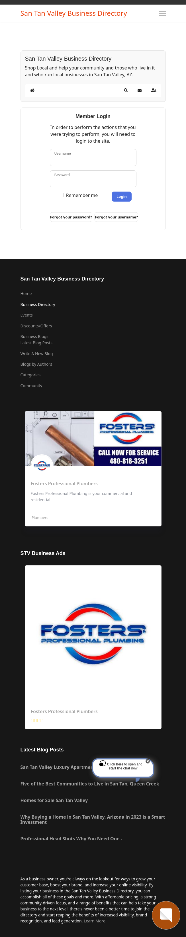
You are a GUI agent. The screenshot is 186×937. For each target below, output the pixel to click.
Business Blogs (34, 336)
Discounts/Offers (36, 326)
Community (31, 385)
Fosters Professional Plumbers (64, 711)
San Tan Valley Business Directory (74, 13)
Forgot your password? (71, 217)
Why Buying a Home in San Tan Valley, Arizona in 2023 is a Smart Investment (93, 819)
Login (121, 196)
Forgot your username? (116, 217)
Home (26, 293)
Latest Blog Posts (36, 342)
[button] (126, 90)
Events (27, 315)
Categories (31, 374)
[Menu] (162, 13)
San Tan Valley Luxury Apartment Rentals (67, 767)
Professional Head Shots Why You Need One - (71, 838)
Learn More (94, 921)
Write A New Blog (37, 353)
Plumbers (39, 517)
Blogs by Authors (36, 364)
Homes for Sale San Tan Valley (54, 800)
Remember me (82, 195)
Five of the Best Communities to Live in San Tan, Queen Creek (90, 784)
